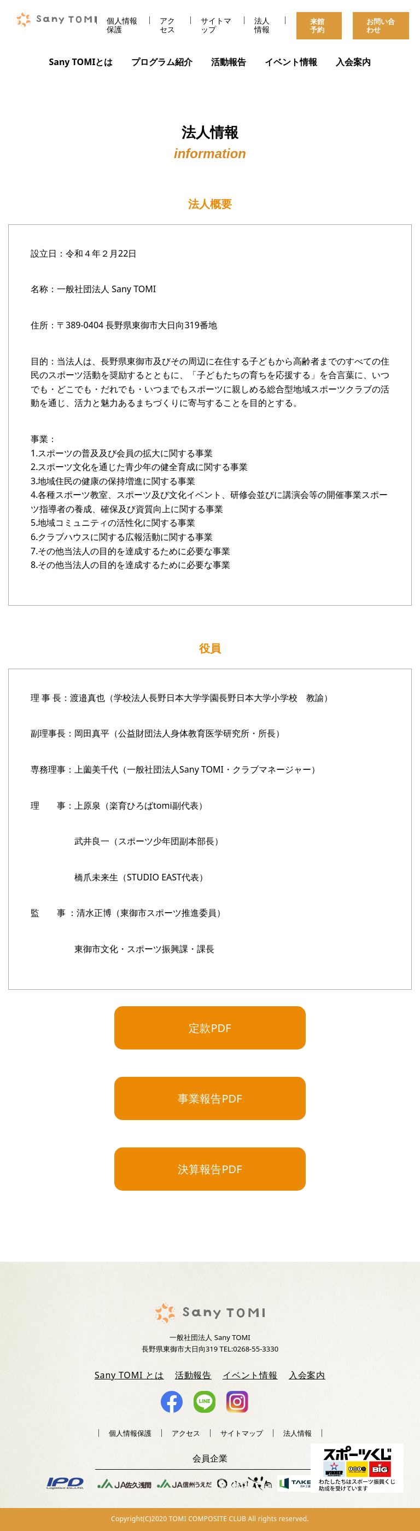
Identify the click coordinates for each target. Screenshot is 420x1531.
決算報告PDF (210, 1169)
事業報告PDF (210, 1098)
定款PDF (210, 1027)
